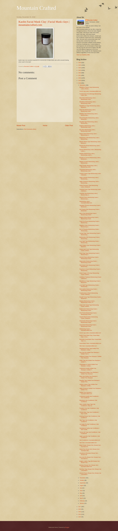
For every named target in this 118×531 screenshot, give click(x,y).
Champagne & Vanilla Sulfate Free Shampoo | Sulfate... (88, 365)
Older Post (69, 125)
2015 (79, 511)
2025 (79, 65)
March (81, 498)
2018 (79, 83)
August (82, 485)
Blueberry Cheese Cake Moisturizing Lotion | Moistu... (89, 88)
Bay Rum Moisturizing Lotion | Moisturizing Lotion (87, 130)
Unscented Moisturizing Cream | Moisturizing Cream (87, 325)
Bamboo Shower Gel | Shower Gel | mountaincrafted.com (88, 465)
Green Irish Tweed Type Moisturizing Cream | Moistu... (89, 305)
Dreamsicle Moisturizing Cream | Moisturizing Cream (88, 321)
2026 (79, 62)
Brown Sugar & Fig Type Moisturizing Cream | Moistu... (89, 273)
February (82, 501)
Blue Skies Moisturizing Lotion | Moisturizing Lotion (87, 98)
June (81, 490)
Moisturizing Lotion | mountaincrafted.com (85, 202)
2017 (79, 506)
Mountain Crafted (36, 8)
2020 (79, 78)
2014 (79, 514)
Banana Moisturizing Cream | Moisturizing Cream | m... (87, 301)
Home (45, 125)
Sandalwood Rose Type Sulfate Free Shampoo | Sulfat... (89, 349)
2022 (79, 72)
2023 (79, 70)
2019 (79, 80)
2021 (79, 75)
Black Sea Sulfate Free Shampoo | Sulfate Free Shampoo (88, 377)
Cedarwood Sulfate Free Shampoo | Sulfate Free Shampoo (88, 373)
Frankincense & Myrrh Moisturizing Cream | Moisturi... (88, 293)
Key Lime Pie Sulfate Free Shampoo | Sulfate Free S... (89, 353)
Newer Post (21, 125)
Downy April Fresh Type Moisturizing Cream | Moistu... (89, 250)
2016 (79, 509)
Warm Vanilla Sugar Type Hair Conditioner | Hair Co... (87, 405)
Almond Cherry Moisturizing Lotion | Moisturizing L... (88, 198)
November (83, 478)
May (81, 493)
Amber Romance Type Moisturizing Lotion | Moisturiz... (88, 186)
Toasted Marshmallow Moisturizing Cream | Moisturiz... (88, 317)
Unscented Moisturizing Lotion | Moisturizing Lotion (87, 170)
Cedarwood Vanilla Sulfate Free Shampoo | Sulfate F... (87, 369)
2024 (79, 67)
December (83, 85)
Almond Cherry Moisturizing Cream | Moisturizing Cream (89, 257)
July (81, 488)
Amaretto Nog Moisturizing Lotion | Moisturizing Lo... (88, 194)
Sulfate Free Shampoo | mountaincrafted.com (85, 393)
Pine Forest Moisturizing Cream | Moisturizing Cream (88, 313)
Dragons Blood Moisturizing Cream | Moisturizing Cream (89, 218)
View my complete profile (83, 54)
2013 (79, 517)
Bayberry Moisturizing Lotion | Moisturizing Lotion (87, 126)
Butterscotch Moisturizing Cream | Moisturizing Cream (88, 309)
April (81, 495)
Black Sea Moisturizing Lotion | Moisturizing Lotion (87, 110)
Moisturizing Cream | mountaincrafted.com (85, 329)
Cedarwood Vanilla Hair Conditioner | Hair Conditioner (89, 397)
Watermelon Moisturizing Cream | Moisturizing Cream (88, 261)
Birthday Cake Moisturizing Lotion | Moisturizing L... (88, 114)
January (82, 503)
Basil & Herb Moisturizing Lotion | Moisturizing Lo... (88, 134)
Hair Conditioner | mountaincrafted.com (89, 440)
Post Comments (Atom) (30, 129)
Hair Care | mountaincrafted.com (88, 442)
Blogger (67, 527)
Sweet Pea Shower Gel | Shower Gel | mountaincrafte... (89, 449)
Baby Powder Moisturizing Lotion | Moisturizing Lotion (88, 166)
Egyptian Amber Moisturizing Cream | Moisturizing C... (89, 226)
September (83, 483)
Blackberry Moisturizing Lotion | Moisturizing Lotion (87, 102)
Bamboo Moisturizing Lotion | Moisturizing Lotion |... (87, 154)
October (82, 480)
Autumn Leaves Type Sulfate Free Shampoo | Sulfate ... (88, 385)
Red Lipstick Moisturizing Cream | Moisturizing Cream (88, 289)
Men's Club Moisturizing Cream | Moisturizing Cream (88, 214)
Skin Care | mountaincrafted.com (88, 346)
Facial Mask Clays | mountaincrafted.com (90, 343)
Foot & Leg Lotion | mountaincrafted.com (90, 91)
